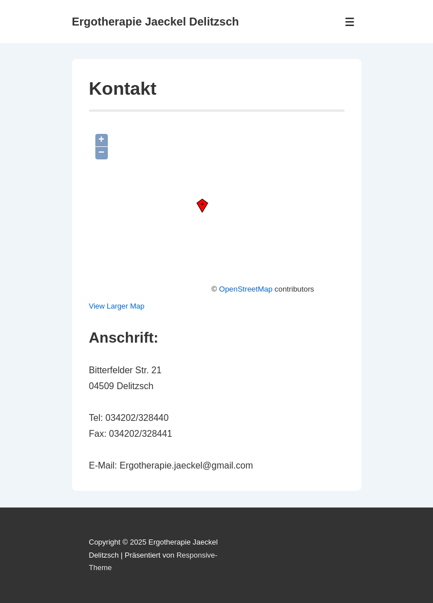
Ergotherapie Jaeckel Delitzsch (155, 21)
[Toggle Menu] (349, 21)
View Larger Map (117, 306)
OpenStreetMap (245, 289)
